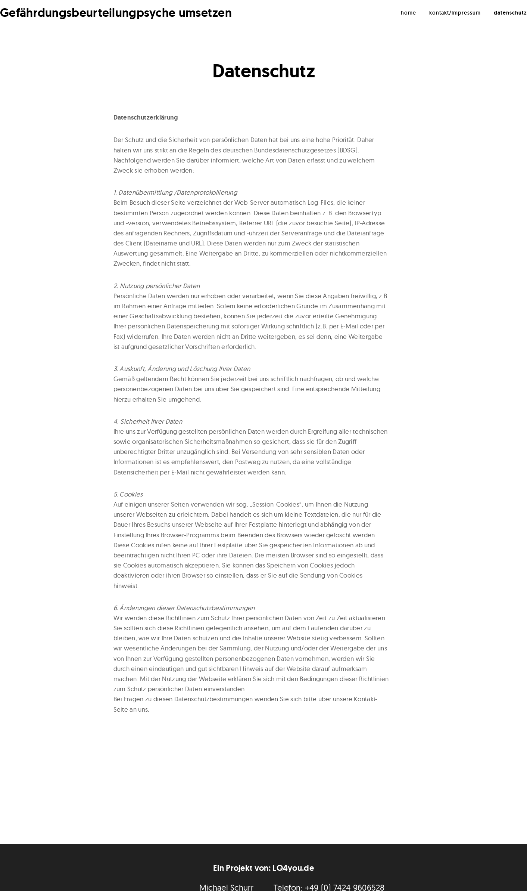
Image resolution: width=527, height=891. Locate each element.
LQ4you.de (293, 868)
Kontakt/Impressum (455, 12)
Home (408, 12)
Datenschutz (510, 12)
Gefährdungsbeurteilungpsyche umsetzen (116, 13)
